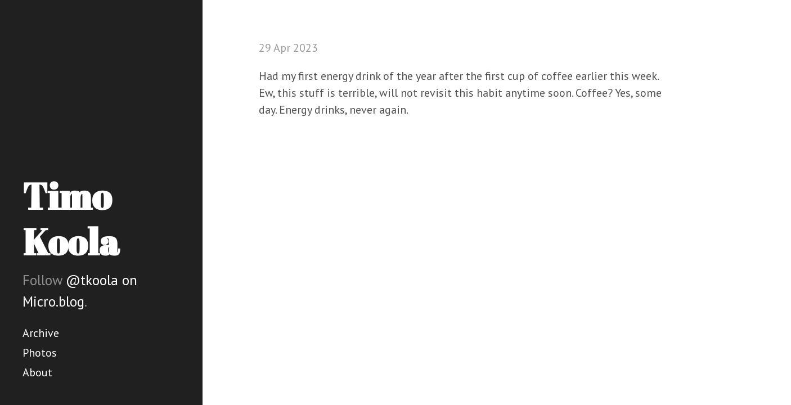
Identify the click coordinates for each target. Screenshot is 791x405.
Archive (41, 333)
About (37, 372)
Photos (40, 352)
